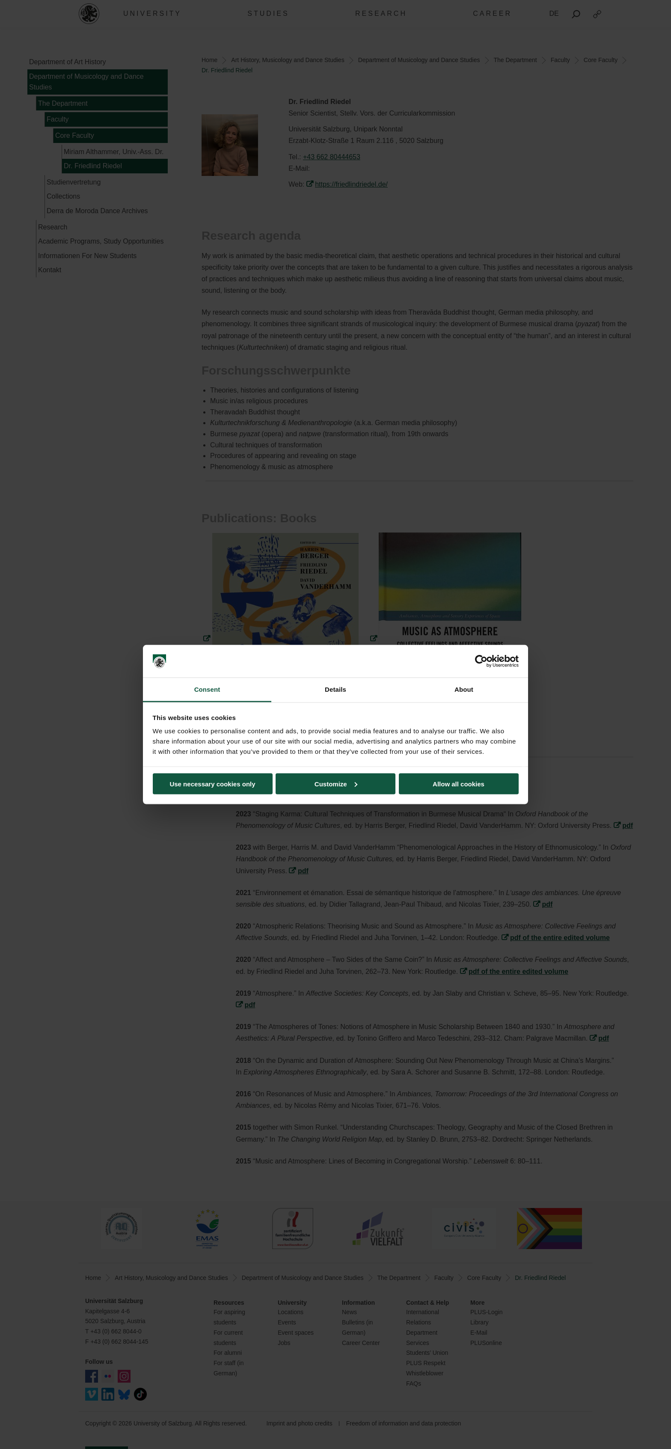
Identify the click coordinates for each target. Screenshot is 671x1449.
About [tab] (463, 689)
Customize (336, 783)
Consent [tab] (207, 689)
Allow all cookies (458, 783)
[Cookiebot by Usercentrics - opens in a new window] (481, 661)
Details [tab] (335, 689)
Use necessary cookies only (212, 783)
